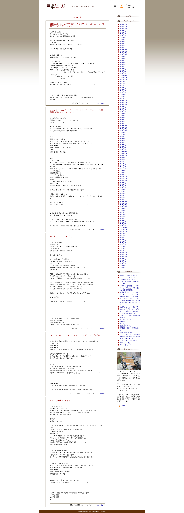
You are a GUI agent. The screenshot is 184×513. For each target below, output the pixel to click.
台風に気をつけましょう (127, 332)
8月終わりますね (125, 343)
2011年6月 (123, 240)
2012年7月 (123, 212)
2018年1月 (123, 73)
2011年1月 (123, 250)
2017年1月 (123, 98)
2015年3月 (123, 145)
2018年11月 (123, 52)
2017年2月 (123, 96)
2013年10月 (123, 181)
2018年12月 (123, 50)
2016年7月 (123, 111)
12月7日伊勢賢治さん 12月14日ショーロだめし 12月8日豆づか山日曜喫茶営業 (130, 288)
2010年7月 (123, 263)
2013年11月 (123, 179)
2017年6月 (123, 88)
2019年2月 (123, 46)
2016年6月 (123, 113)
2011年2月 (123, 248)
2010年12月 (123, 252)
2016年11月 (123, 103)
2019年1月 (123, 48)
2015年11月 (123, 128)
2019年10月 (123, 29)
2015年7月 (123, 136)
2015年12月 (123, 126)
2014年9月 (123, 157)
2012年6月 (123, 214)
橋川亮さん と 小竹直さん (129, 307)
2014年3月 (123, 170)
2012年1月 (123, 225)
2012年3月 (123, 221)
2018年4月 (123, 67)
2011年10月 (123, 231)
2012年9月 (123, 208)
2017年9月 (123, 81)
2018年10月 (123, 54)
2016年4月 (123, 117)
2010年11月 (123, 255)
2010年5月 (123, 267)
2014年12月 (123, 151)
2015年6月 (123, 138)
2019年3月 (123, 43)
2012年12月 (123, 202)
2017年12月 (123, 75)
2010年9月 (123, 259)
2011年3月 (123, 246)
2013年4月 (123, 193)
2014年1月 (123, 174)
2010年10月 (123, 257)
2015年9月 (123, 132)
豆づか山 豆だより (52, 5)
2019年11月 (123, 27)
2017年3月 (123, 94)
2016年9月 (123, 107)
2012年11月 (123, 204)
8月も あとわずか (126, 345)
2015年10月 (123, 130)
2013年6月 (123, 189)
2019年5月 (123, 39)
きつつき (123, 322)
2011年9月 (123, 233)
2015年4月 (123, 143)
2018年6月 (123, 62)
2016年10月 (123, 105)
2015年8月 (123, 134)
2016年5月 (123, 115)
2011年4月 (123, 244)
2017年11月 (123, 77)
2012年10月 (123, 206)
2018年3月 (123, 69)
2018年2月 (123, 71)
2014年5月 (123, 166)
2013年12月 (123, 176)
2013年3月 (123, 195)
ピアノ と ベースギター (128, 341)
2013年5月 (123, 191)
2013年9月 (123, 183)
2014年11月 (123, 153)
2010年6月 (123, 265)
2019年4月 (123, 41)
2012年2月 (123, 223)
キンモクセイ (124, 324)
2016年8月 (123, 109)
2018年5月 (123, 65)
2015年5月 (123, 141)
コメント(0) (100, 103)
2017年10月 (123, 79)
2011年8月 (123, 236)
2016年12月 (123, 100)
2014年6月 (123, 164)
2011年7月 (123, 238)
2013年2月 (123, 198)
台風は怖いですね (125, 326)
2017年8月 (123, 84)
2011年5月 (123, 242)
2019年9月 (123, 31)
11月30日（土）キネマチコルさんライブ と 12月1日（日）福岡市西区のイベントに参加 (130, 294)
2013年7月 (123, 187)
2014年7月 (123, 162)
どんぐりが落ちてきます (127, 313)
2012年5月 (123, 217)
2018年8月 (123, 58)
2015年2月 (123, 147)
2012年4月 (123, 219)
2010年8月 (123, 261)
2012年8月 (123, 210)
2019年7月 (123, 35)
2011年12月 (123, 227)
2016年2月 (123, 122)
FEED (123, 406)
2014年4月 (123, 168)
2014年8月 (123, 160)
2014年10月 (123, 155)
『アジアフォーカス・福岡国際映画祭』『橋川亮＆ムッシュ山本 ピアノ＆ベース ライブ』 (130, 336)
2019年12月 (123, 24)
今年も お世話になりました (129, 275)
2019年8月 (123, 33)
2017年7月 (123, 86)
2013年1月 (123, 200)
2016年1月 (123, 124)
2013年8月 (123, 185)
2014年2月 (123, 172)
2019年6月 (123, 37)
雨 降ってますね (125, 319)
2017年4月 (123, 92)
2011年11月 (123, 229)
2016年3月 (123, 119)
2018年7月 (123, 60)
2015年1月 (123, 149)
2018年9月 (123, 56)
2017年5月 (123, 90)
